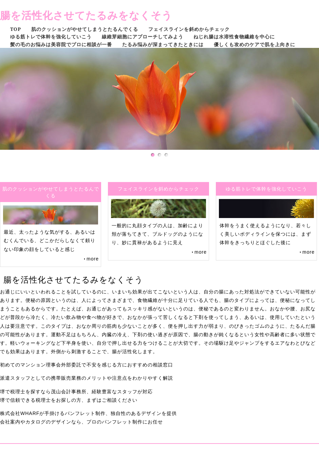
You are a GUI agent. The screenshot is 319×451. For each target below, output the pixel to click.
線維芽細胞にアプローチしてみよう (142, 36)
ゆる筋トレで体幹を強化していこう (51, 36)
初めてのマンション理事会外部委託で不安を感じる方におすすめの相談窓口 (86, 364)
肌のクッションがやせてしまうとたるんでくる (84, 29)
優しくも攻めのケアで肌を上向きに (254, 44)
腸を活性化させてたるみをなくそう (86, 15)
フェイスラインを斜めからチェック (189, 29)
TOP (15, 29)
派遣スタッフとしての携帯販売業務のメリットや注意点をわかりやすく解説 (86, 378)
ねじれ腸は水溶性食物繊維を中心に (234, 36)
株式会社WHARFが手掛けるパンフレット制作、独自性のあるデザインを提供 (88, 413)
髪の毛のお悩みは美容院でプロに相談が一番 (61, 44)
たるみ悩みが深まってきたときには (163, 44)
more (93, 258)
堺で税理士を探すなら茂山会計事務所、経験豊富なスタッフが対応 (76, 391)
